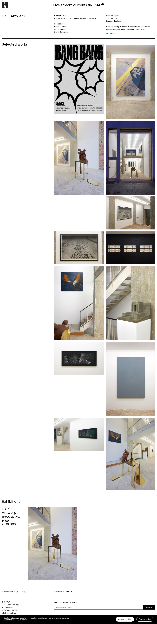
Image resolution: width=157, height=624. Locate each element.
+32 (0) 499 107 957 (10, 610)
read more (110, 33)
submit (149, 607)
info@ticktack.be (9, 613)
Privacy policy (145, 619)
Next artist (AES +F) (64, 591)
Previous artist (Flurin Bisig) (15, 591)
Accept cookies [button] (124, 619)
